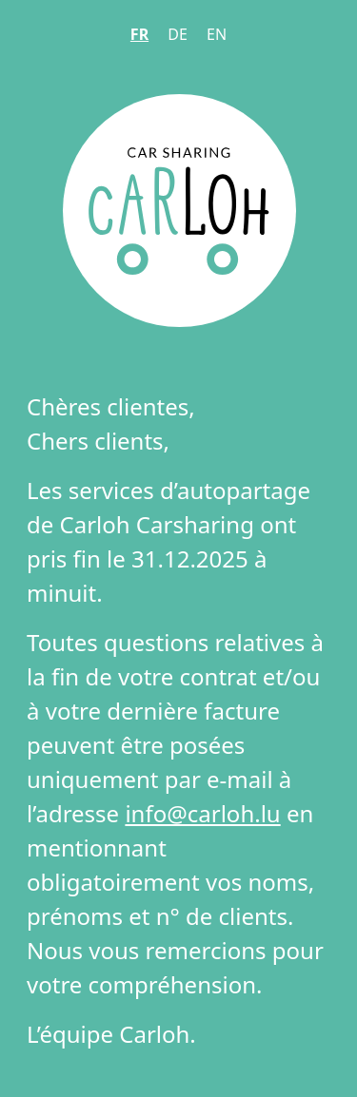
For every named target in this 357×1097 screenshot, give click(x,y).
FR (139, 34)
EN (217, 34)
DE (178, 34)
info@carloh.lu (202, 813)
